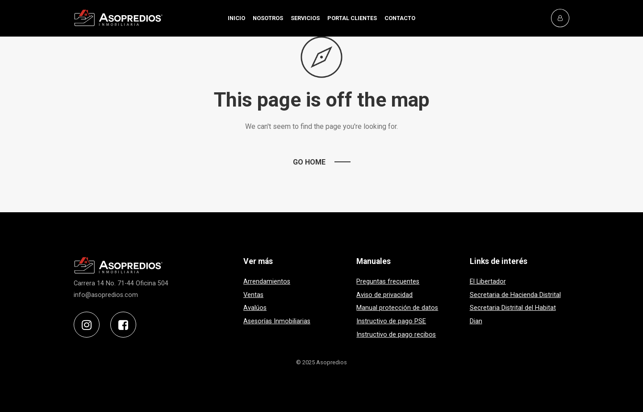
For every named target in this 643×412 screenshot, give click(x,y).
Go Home (309, 162)
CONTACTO (399, 18)
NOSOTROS (268, 18)
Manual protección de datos (397, 308)
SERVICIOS (305, 18)
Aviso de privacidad (384, 295)
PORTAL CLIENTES (352, 18)
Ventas (253, 295)
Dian (476, 321)
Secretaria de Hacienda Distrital (515, 295)
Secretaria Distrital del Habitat (513, 308)
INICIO (236, 18)
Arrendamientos (266, 281)
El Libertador (488, 281)
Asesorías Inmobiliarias (276, 321)
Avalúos (255, 308)
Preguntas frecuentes (387, 281)
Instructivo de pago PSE (391, 321)
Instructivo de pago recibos (396, 334)
